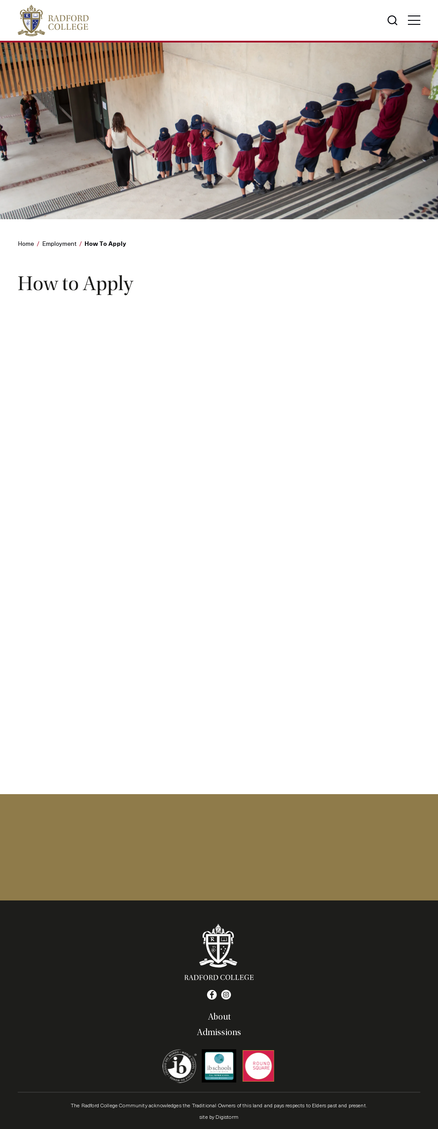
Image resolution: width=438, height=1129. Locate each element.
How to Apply (105, 243)
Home (26, 243)
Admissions (219, 1032)
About (219, 1017)
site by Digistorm (219, 1116)
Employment (59, 243)
